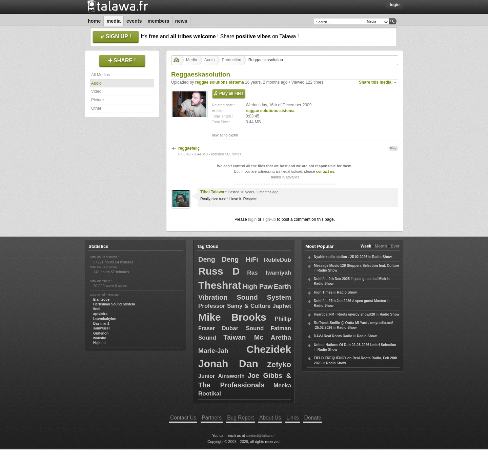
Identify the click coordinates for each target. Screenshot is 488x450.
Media (113, 21)
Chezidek (268, 349)
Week (366, 246)
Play (393, 148)
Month (381, 246)
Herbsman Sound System (114, 304)
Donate (312, 418)
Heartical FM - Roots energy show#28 (344, 314)
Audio (96, 83)
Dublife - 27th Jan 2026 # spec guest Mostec (350, 301)
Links (292, 418)
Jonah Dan (228, 363)
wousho (99, 338)
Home (94, 21)
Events (134, 21)
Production (231, 60)
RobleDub (277, 260)
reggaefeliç (189, 148)
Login (395, 4)
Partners (212, 418)
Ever (395, 246)
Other (96, 108)
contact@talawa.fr (261, 435)
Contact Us (183, 418)
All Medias (100, 74)
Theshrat (219, 285)
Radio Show (382, 257)
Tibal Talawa (212, 192)
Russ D (219, 271)
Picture (97, 100)
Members (158, 21)
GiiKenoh (100, 333)
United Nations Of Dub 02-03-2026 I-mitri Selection (355, 345)
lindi (96, 309)
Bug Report (240, 418)
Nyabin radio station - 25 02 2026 (340, 257)
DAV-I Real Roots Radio (333, 336)
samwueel (101, 328)
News (181, 21)
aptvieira (100, 314)
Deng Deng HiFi (228, 259)
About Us (270, 418)
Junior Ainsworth (221, 376)
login (252, 219)
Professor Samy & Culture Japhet (244, 306)
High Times (323, 292)
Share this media (375, 82)
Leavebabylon (104, 319)
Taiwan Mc (243, 337)
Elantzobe (101, 299)
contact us (325, 171)
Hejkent (99, 343)
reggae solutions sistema (219, 82)
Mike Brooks (232, 317)
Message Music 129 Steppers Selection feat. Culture (356, 265)
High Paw (257, 286)
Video (96, 91)
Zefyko (279, 364)
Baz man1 (101, 323)
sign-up (269, 219)
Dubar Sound (243, 328)
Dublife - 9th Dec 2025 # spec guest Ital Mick (350, 279)
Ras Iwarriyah (269, 273)
